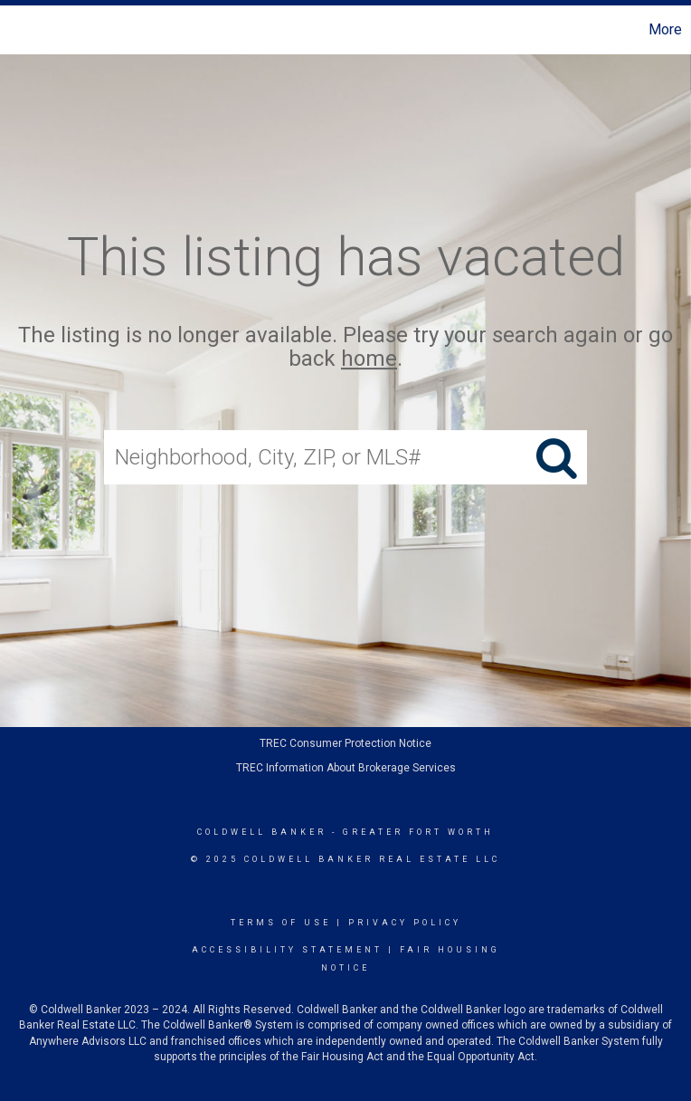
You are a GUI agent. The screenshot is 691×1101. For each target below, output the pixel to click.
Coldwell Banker (262, 832)
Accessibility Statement (287, 949)
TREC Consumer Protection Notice (345, 743)
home (369, 359)
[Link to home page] (23, 29)
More (665, 29)
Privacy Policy (404, 922)
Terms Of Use (281, 922)
